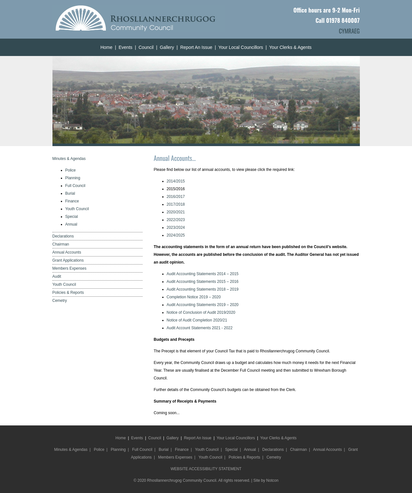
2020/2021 (176, 212)
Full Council (75, 185)
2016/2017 (176, 196)
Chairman (60, 244)
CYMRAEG (349, 31)
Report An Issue (196, 47)
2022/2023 (176, 220)
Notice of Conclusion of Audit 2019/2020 (201, 312)
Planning (72, 178)
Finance (72, 201)
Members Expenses (69, 268)
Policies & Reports (68, 292)
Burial (70, 193)
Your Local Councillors (241, 47)
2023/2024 (176, 227)
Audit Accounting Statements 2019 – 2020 (203, 304)
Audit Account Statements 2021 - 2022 (200, 328)
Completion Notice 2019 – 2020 (194, 297)
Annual (71, 224)
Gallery (167, 47)
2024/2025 (176, 235)
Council (146, 47)
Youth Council (77, 209)
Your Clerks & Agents (278, 438)
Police (70, 170)
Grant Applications (68, 260)
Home (106, 47)
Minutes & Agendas (69, 158)
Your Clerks (280, 47)
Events (125, 47)
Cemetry (59, 300)
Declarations (63, 236)
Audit (56, 276)
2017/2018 (176, 204)
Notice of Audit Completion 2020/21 (197, 320)
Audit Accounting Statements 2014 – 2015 (203, 274)
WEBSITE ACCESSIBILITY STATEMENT (206, 469)
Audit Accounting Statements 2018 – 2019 (203, 289)
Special (71, 216)
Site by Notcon (265, 480)
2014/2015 (176, 181)
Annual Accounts (66, 252)
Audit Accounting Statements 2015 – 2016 (203, 281)
